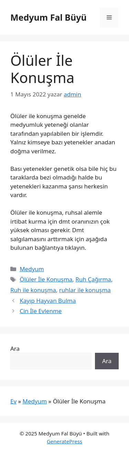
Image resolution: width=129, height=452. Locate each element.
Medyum (32, 269)
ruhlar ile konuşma (85, 290)
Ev (13, 401)
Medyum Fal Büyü (48, 17)
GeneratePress (64, 441)
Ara (15, 348)
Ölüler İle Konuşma (46, 279)
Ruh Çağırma (93, 279)
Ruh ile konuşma (33, 290)
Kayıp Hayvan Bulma (48, 301)
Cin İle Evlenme (41, 311)
